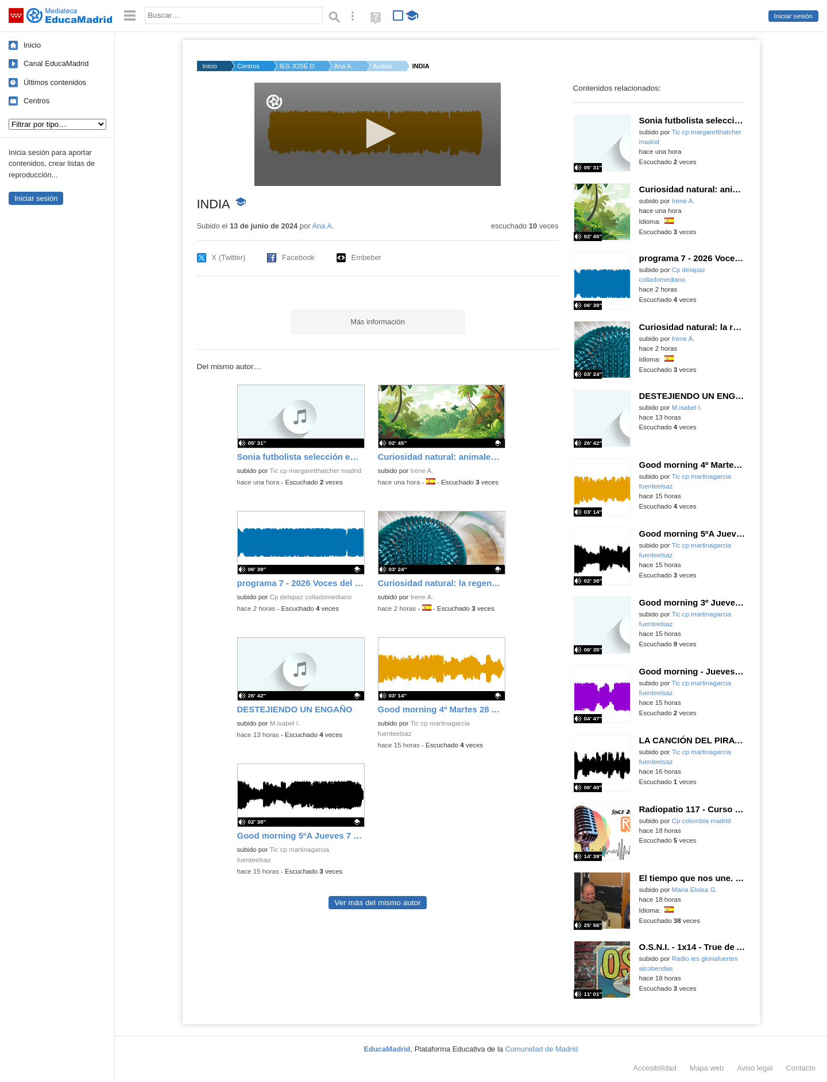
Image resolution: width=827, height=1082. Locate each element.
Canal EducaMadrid (56, 63)
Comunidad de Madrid (541, 1049)
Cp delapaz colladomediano (311, 597)
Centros (36, 100)
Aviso (754, 1068)
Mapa (707, 1068)
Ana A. (343, 66)
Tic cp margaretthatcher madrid (315, 470)
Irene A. (422, 470)
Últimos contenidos (55, 82)
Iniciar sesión (793, 16)
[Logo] (274, 102)
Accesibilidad (654, 1068)
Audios (382, 66)
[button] (377, 133)
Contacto (801, 1068)
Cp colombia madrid (701, 820)
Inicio (32, 45)
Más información (377, 321)
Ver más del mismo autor (377, 902)
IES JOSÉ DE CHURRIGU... (297, 66)
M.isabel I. (285, 723)
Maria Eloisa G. (694, 889)
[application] (377, 134)
